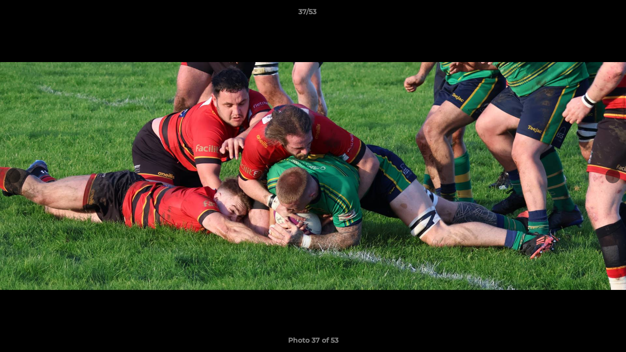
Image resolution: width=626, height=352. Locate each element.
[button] (585, 14)
